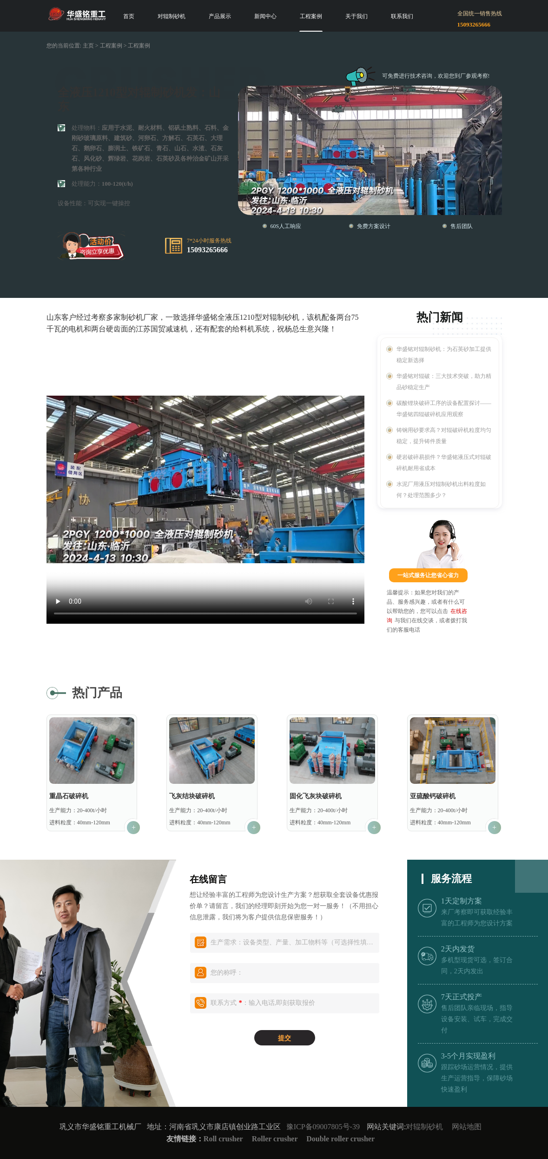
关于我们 (356, 16)
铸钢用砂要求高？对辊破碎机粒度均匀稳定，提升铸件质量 (443, 436)
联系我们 (402, 16)
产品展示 (220, 16)
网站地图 (467, 1127)
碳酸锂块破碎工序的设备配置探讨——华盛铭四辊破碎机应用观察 (443, 409)
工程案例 (311, 16)
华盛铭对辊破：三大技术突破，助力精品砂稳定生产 (443, 382)
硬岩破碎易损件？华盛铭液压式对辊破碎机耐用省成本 (443, 463)
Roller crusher (276, 1139)
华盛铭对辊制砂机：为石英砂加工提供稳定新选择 (443, 355)
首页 (128, 16)
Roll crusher (223, 1139)
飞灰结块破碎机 (192, 796)
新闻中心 (265, 16)
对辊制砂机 (171, 16)
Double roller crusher (340, 1139)
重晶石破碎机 (68, 796)
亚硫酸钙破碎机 (433, 796)
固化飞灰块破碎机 (316, 796)
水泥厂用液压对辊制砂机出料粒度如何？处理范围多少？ (441, 490)
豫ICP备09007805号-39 (323, 1127)
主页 (88, 45)
